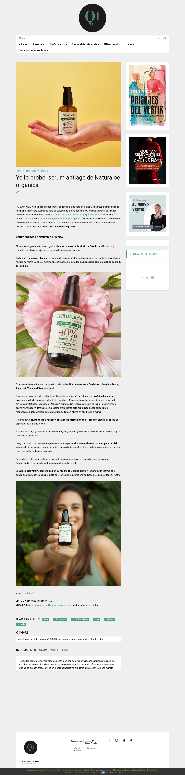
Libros (130, 44)
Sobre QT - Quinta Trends (91, 742)
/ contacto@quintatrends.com (33, 50)
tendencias (31, 171)
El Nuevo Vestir (112, 44)
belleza (44, 171)
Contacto (91, 748)
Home (23, 44)
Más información (111, 773)
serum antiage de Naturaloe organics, (60, 218)
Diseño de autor (58, 44)
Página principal (77, 741)
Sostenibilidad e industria (85, 44)
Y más (121, 773)
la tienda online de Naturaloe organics (48, 605)
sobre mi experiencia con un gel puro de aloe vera (79, 214)
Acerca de (39, 44)
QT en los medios (77, 749)
